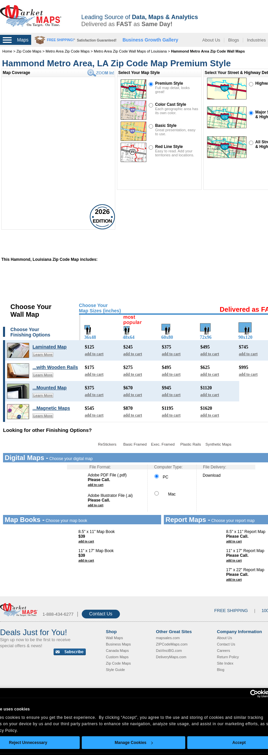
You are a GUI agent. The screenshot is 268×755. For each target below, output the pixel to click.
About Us (211, 40)
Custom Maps (117, 657)
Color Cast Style (170, 104)
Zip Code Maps (29, 51)
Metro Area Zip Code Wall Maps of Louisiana (130, 51)
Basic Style (166, 125)
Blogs (233, 40)
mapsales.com (168, 638)
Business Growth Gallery (151, 40)
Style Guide (115, 670)
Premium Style (169, 83)
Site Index (225, 663)
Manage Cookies (134, 742)
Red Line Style (169, 146)
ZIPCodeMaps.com (172, 644)
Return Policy (228, 657)
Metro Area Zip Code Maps (67, 51)
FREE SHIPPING (231, 610)
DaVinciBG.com (169, 651)
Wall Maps (114, 638)
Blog (220, 670)
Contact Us (100, 613)
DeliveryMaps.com (171, 657)
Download (211, 475)
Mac (165, 494)
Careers (223, 651)
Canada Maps (117, 651)
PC (161, 477)
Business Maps (118, 644)
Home (7, 51)
